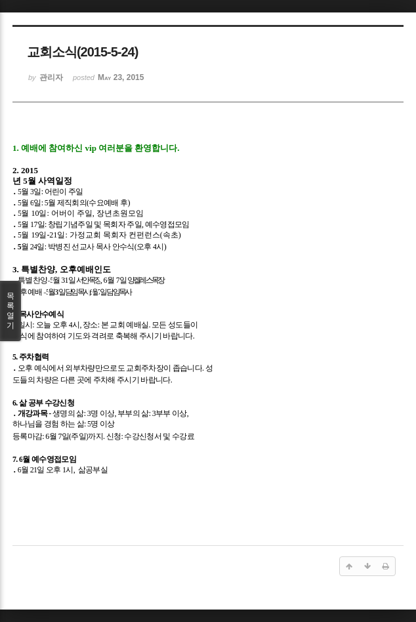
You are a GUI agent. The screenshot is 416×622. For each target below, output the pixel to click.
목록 (10, 311)
